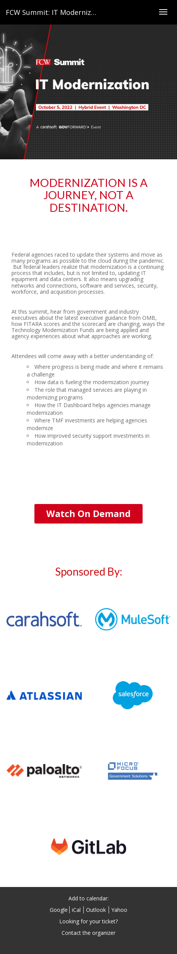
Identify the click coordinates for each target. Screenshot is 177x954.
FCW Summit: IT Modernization (57, 12)
